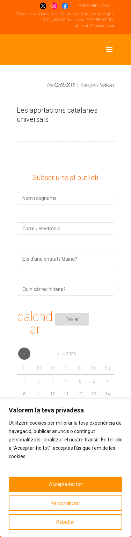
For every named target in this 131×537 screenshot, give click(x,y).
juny (66, 353)
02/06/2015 (64, 85)
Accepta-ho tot (65, 484)
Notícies (107, 85)
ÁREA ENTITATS (94, 5)
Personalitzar (65, 503)
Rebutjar (65, 522)
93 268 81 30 (99, 19)
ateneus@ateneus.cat (95, 25)
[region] (65, 468)
